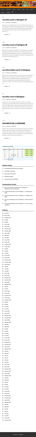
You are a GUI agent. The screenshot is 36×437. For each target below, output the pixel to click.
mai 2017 (6, 357)
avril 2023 (6, 253)
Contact (3, 12)
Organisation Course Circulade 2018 (11, 188)
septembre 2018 (7, 322)
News (27, 9)
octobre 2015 (7, 400)
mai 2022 (6, 266)
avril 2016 (6, 386)
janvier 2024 (6, 242)
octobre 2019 (7, 297)
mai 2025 (6, 222)
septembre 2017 (7, 348)
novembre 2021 (7, 279)
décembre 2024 (7, 228)
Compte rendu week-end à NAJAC (11, 179)
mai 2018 (6, 331)
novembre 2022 (7, 262)
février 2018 (6, 337)
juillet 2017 (6, 353)
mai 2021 (6, 288)
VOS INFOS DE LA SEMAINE (13, 123)
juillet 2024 (6, 235)
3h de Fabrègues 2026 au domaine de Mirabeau (13, 168)
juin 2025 (6, 219)
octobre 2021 (7, 282)
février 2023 (6, 255)
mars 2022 (6, 271)
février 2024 (6, 239)
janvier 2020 (6, 293)
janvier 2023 (6, 257)
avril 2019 (6, 306)
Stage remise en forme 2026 (10, 173)
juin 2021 (6, 286)
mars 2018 (6, 335)
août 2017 (6, 351)
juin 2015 (6, 409)
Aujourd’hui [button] (10, 159)
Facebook (8, 12)
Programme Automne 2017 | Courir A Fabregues (14, 195)
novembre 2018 (7, 317)
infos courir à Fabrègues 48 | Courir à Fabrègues (13, 203)
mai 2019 (6, 304)
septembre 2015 (7, 402)
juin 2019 (6, 302)
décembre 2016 (7, 368)
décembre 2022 (7, 259)
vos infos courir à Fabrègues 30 (14, 45)
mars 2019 (6, 308)
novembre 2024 (7, 230)
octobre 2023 (7, 246)
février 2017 (6, 364)
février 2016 (6, 391)
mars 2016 (6, 388)
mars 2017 (6, 362)
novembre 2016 (7, 371)
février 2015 (6, 417)
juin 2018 (6, 328)
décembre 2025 (7, 217)
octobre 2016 (7, 373)
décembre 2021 (7, 277)
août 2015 (6, 404)
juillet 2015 (6, 406)
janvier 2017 (6, 366)
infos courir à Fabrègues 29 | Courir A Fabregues (14, 199)
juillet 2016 (6, 380)
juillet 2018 (6, 326)
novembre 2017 (7, 344)
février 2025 (6, 224)
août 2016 (6, 377)
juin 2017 (6, 355)
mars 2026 (6, 213)
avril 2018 (6, 333)
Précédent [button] (5, 159)
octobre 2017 (7, 346)
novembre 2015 (7, 397)
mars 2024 (6, 237)
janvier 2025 (6, 226)
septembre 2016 (7, 375)
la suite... (7, 34)
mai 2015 (6, 411)
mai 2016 (6, 384)
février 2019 (6, 311)
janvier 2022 (6, 275)
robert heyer (8, 22)
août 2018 (6, 324)
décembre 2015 (7, 395)
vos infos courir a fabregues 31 (14, 20)
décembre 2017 (7, 342)
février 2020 (6, 291)
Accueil (2, 9)
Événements (8, 9)
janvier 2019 (6, 313)
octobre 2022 (7, 264)
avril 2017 (6, 360)
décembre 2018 (7, 315)
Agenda (31, 9)
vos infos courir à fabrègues (13, 97)
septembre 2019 (7, 299)
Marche (18, 9)
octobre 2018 (7, 320)
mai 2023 (6, 251)
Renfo (23, 9)
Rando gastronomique (8, 176)
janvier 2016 (6, 393)
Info (3, 16)
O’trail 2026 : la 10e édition (9, 171)
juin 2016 (6, 382)
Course (13, 9)
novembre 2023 (7, 244)
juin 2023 (6, 248)
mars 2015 (6, 415)
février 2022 (6, 273)
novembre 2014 (7, 420)
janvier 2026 (6, 215)
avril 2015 (6, 413)
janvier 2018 (6, 340)
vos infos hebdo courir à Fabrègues (16, 70)
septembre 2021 (7, 284)
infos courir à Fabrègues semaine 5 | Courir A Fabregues (15, 187)
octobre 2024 (7, 233)
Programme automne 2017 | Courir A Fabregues (13, 191)
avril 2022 (6, 268)
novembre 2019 (7, 295)
